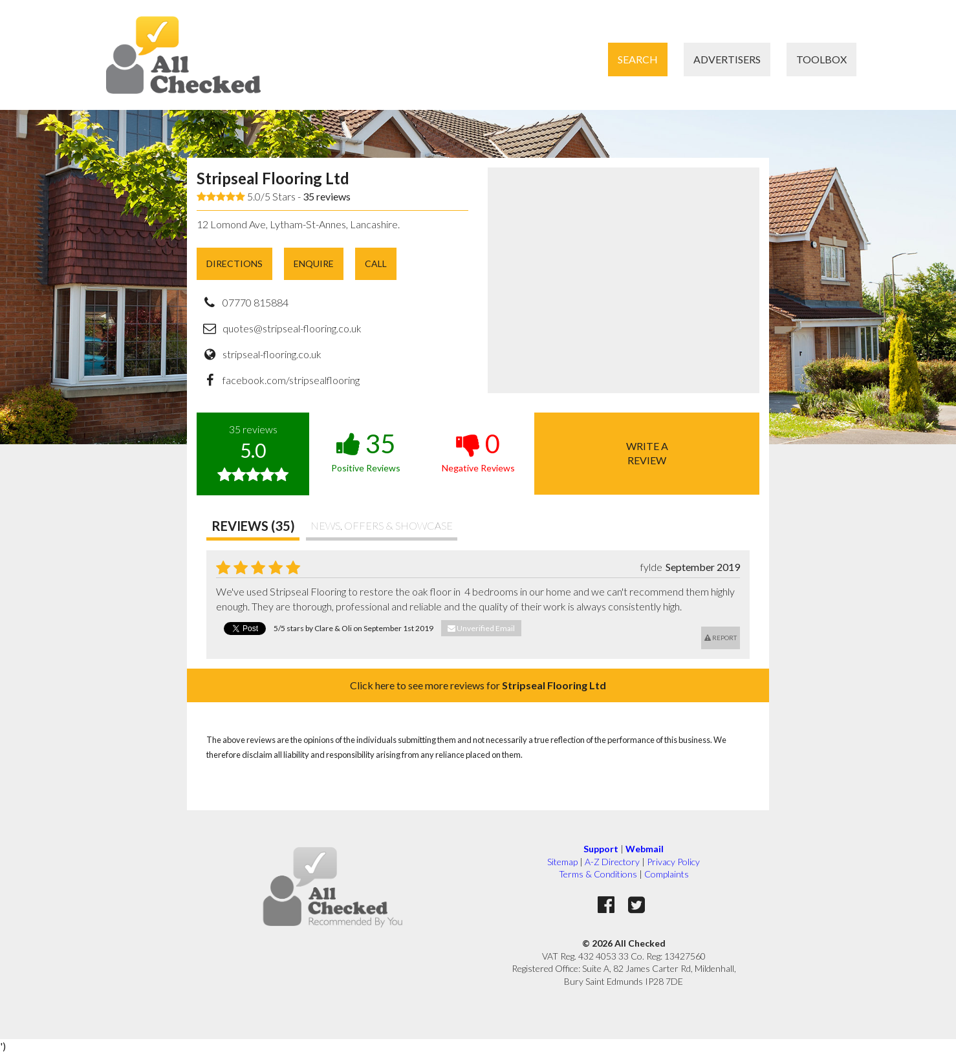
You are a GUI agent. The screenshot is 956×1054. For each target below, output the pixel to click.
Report (720, 637)
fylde (651, 567)
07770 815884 (255, 302)
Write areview (647, 453)
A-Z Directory (612, 861)
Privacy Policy (673, 861)
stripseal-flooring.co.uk (272, 354)
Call (376, 263)
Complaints (666, 873)
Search (638, 59)
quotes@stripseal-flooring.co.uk (292, 328)
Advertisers (727, 59)
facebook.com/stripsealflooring (291, 380)
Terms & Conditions (598, 873)
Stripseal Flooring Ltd (273, 178)
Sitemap (562, 861)
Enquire (314, 263)
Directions (234, 263)
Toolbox (821, 59)
